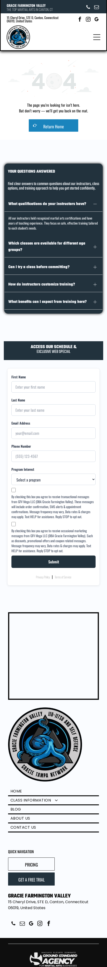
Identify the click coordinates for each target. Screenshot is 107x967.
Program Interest (22, 465)
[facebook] (79, 20)
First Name (18, 373)
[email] (96, 8)
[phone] (88, 8)
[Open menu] (96, 37)
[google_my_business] (96, 20)
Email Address (20, 419)
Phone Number (21, 442)
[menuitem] (53, 788)
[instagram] (88, 20)
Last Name (18, 396)
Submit (53, 558)
